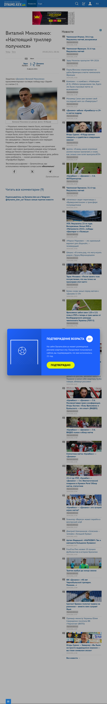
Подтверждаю (61, 365)
